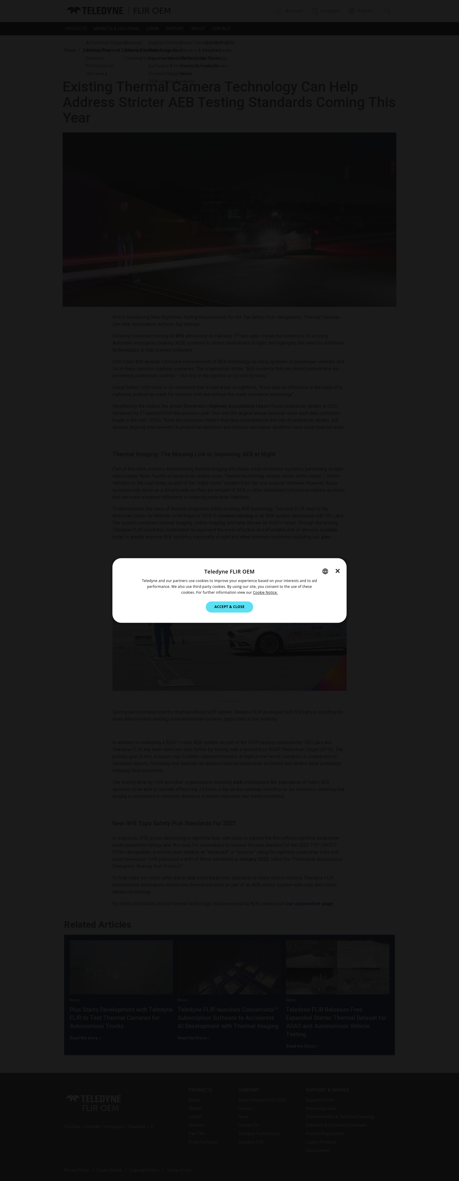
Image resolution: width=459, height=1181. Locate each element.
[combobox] (325, 571)
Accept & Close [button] (230, 606)
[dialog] (229, 590)
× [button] (337, 571)
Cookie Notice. (265, 592)
